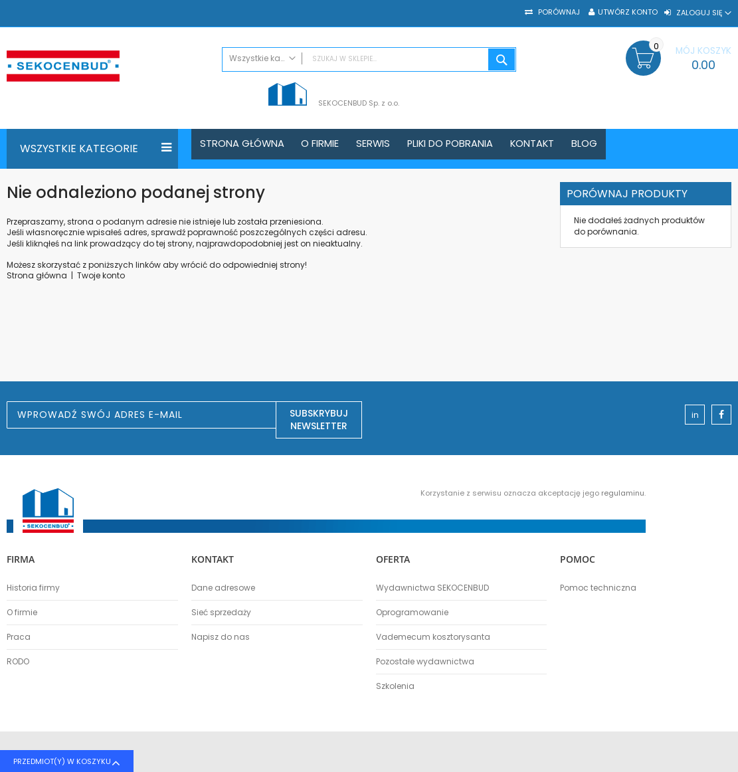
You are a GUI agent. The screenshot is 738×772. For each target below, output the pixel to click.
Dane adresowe (223, 588)
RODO (18, 661)
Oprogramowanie (412, 612)
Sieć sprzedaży (221, 612)
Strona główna (37, 275)
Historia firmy (33, 588)
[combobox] (369, 59)
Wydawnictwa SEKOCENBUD (432, 588)
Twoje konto (101, 275)
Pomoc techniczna (598, 588)
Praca (19, 637)
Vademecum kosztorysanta (433, 637)
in (695, 415)
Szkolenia (395, 686)
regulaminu (622, 493)
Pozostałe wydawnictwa (425, 661)
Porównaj (558, 12)
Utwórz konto (628, 12)
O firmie (22, 612)
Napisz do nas (220, 637)
